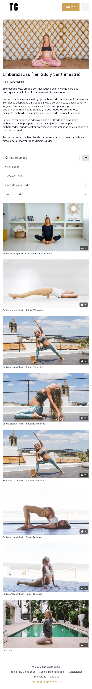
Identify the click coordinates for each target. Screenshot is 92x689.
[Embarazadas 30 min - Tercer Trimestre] (46, 537)
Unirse (70, 7)
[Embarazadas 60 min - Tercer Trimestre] (46, 594)
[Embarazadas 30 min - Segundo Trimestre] (46, 424)
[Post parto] (46, 650)
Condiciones (75, 671)
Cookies (54, 676)
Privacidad (40, 676)
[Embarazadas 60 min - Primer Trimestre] (46, 367)
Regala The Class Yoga (22, 671)
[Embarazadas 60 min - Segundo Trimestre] (46, 480)
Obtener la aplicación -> (46, 681)
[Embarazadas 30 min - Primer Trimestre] (46, 310)
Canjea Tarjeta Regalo (52, 671)
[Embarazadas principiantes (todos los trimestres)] (46, 253)
